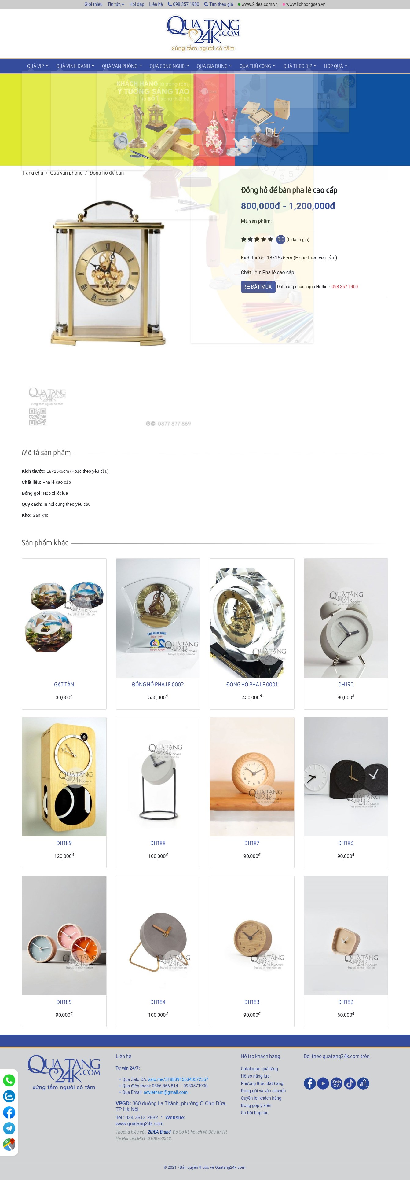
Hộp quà (318, 65)
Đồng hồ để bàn (107, 172)
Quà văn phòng (115, 65)
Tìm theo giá (218, 4)
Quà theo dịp (284, 65)
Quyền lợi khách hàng (261, 1096)
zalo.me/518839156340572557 (178, 1078)
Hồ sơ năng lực (255, 1074)
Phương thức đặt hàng (262, 1082)
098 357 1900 (183, 4)
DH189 (64, 841)
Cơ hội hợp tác (255, 1111)
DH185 (64, 1000)
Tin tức (114, 4)
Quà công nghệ (160, 65)
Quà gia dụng (203, 65)
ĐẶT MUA (258, 286)
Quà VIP (34, 65)
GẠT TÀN (64, 683)
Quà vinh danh (70, 65)
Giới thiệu (94, 4)
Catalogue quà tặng (259, 1067)
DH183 (251, 1000)
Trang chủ (32, 172)
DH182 (345, 1000)
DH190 (345, 683)
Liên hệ (156, 4)
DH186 (345, 841)
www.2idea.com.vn (260, 4)
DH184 (158, 1000)
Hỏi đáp (136, 4)
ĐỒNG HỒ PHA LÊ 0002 (158, 683)
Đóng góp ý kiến (256, 1104)
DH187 (251, 841)
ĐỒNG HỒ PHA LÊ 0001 (252, 683)
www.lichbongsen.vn (305, 4)
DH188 (158, 841)
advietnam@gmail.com (166, 1091)
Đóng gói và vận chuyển (263, 1089)
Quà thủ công (244, 65)
